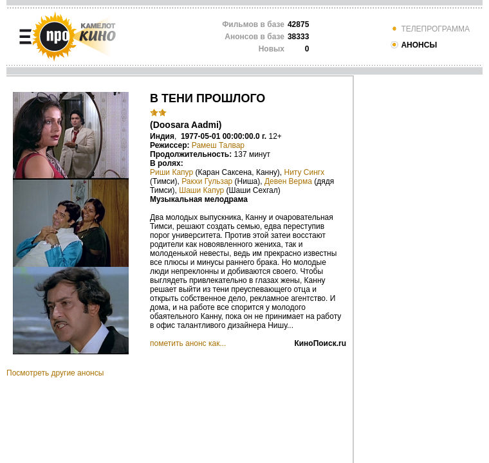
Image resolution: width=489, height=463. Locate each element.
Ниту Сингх (304, 172)
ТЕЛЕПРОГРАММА (430, 28)
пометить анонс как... (188, 343)
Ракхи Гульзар (206, 181)
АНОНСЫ (413, 45)
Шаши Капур (201, 190)
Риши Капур (171, 172)
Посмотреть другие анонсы (55, 372)
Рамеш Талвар (218, 145)
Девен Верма (288, 181)
